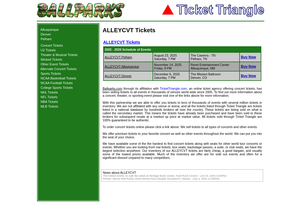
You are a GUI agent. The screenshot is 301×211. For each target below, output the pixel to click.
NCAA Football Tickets (57, 83)
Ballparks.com (112, 88)
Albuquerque (50, 29)
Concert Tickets (52, 45)
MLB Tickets (49, 106)
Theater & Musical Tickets (59, 55)
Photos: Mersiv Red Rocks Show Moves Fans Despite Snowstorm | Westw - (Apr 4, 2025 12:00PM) (161, 178)
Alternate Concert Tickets (59, 69)
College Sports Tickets (57, 87)
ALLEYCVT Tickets (121, 42)
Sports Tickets (51, 73)
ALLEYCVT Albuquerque (122, 66)
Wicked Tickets (51, 59)
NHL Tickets (49, 92)
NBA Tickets (49, 101)
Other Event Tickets (55, 64)
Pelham (46, 39)
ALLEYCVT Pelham (118, 57)
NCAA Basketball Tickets (58, 78)
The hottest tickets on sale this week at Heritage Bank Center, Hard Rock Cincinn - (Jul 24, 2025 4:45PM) (164, 175)
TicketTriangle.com (173, 88)
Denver (46, 34)
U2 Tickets (48, 50)
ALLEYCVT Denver (118, 76)
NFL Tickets (49, 97)
